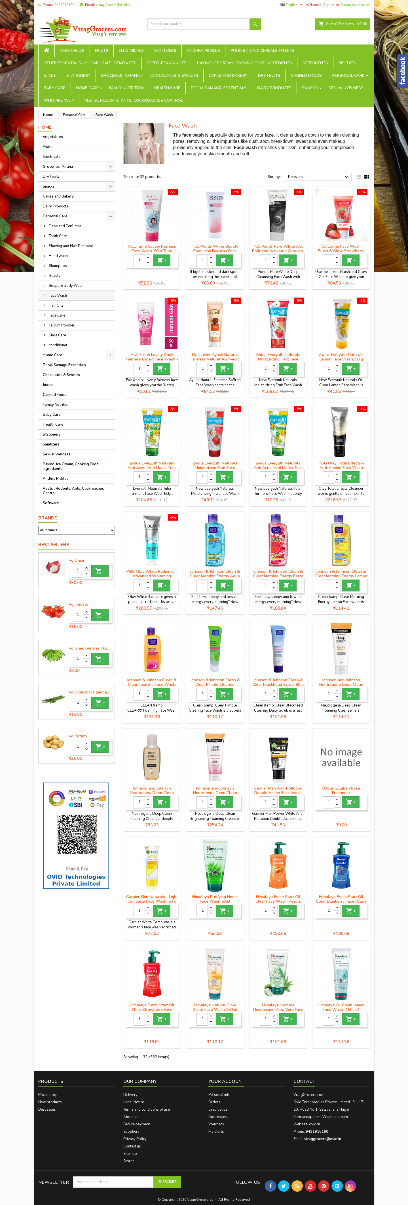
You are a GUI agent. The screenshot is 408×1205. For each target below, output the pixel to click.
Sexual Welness (345, 88)
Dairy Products (274, 88)
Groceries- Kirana (120, 75)
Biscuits (347, 63)
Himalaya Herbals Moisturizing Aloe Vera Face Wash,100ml (278, 1009)
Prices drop (48, 1094)
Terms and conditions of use (146, 1109)
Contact (304, 1081)
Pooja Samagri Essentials (219, 88)
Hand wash (58, 255)
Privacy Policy (135, 1139)
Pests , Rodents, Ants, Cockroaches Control (133, 100)
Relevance (319, 177)
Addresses (217, 1116)
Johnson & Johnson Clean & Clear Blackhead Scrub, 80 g (278, 682)
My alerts (216, 1131)
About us (130, 1116)
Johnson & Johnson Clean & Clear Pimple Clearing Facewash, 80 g (215, 684)
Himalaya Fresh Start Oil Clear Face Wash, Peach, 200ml (278, 901)
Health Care (167, 88)
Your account (226, 1081)
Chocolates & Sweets (174, 75)
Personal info (219, 1094)
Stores (128, 1161)
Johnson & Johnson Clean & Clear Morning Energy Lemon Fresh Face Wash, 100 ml (341, 576)
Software (51, 503)
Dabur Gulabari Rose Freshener (341, 790)
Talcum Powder (62, 325)
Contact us (132, 1146)
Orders (214, 1102)
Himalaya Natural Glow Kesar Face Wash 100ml (215, 1007)
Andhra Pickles (203, 50)
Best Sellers (53, 545)
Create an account (355, 5)
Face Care (57, 315)
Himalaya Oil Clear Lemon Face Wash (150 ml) (341, 1007)
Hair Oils (56, 305)
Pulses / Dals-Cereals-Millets (263, 50)
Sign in (328, 5)
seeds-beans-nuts (167, 63)
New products (50, 1102)
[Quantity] (77, 571)
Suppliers (131, 1131)
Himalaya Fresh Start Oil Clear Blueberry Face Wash (341, 899)
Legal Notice (133, 1102)
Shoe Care (57, 335)
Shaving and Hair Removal (71, 246)
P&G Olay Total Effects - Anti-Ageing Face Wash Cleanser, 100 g (341, 468)
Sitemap (130, 1153)
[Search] (204, 24)
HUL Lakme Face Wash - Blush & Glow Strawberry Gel (341, 251)
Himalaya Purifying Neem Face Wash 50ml (215, 899)
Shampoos (58, 265)
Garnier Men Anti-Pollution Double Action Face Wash (278, 790)
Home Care (87, 88)
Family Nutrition (126, 88)
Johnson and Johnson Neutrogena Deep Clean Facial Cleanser (152, 793)
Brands (47, 518)
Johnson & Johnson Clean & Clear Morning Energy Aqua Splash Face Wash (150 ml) (215, 576)
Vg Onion (77, 560)
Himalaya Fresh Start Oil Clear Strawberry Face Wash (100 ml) (152, 1009)
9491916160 (64, 5)
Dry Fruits (269, 75)
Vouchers (216, 1124)
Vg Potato (78, 736)
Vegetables (72, 50)
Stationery (78, 75)
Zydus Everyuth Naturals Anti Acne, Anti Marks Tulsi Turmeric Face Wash (278, 468)
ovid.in (314, 1124)
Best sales (47, 1109)
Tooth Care (58, 236)
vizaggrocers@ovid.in (113, 5)
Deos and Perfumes (65, 226)
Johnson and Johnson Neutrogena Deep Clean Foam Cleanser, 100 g (341, 684)
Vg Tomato (78, 604)
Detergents (315, 63)
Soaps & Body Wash (66, 285)
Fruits (101, 50)
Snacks (310, 88)
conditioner (58, 345)
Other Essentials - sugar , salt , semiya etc (90, 63)
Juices (50, 75)
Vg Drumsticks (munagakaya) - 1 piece (90, 692)
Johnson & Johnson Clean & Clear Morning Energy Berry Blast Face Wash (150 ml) (278, 576)
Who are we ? (59, 100)
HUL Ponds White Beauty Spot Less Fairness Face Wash (215, 251)
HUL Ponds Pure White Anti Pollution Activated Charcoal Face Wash (278, 251)
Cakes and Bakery (228, 75)
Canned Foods (306, 75)
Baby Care (54, 88)
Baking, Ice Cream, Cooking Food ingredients (244, 63)
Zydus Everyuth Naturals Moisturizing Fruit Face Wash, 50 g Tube (215, 468)
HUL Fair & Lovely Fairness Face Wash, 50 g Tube (152, 249)
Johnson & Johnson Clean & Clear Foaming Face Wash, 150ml (152, 684)
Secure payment (136, 1124)
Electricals (131, 50)
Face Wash (58, 295)
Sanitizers (165, 50)
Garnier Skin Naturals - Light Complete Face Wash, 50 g (152, 899)
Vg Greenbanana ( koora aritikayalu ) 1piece (90, 648)
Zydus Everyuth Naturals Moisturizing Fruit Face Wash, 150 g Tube (278, 359)
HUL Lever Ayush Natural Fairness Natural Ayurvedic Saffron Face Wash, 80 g (215, 359)
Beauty (54, 275)
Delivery (130, 1094)
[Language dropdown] (292, 5)
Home (45, 127)
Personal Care (348, 75)
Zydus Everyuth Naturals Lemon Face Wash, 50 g (341, 357)
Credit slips (218, 1109)
